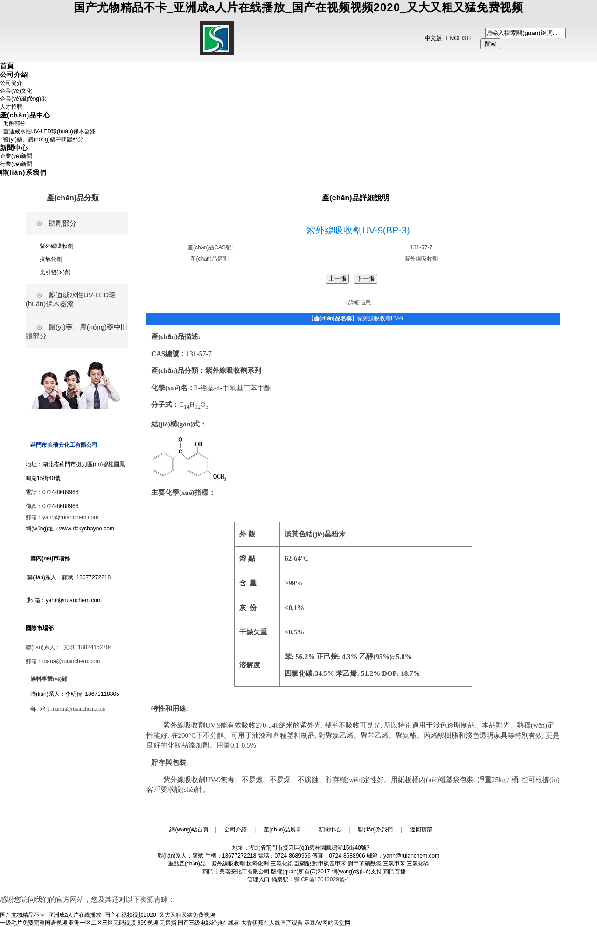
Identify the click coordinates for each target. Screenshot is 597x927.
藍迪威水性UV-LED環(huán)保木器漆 (48, 131)
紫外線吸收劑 (56, 246)
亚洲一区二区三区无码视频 (102, 923)
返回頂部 (421, 829)
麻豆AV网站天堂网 (327, 923)
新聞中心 (14, 147)
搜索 (490, 43)
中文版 (433, 38)
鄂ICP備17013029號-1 (322, 879)
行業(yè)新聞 (16, 164)
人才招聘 (11, 106)
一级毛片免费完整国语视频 (33, 923)
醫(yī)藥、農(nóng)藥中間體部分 (41, 139)
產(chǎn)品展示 (282, 829)
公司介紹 (14, 74)
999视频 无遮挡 (157, 923)
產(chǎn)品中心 (25, 115)
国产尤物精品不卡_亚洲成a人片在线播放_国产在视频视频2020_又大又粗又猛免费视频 (299, 7)
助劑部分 (13, 123)
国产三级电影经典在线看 (208, 923)
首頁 (7, 65)
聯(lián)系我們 (23, 172)
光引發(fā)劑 (55, 272)
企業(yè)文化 (16, 91)
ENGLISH (458, 38)
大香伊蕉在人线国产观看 (272, 923)
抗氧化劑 (51, 259)
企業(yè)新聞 (16, 156)
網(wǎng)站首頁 (188, 829)
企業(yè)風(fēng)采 (23, 99)
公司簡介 (11, 83)
